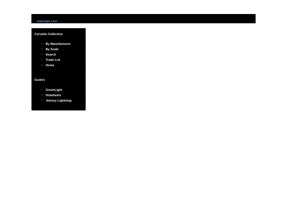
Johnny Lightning (58, 100)
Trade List (53, 59)
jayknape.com (47, 21)
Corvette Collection (48, 34)
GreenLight (54, 89)
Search (51, 54)
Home (50, 65)
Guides (39, 79)
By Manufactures (58, 43)
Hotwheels (53, 95)
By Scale (52, 49)
